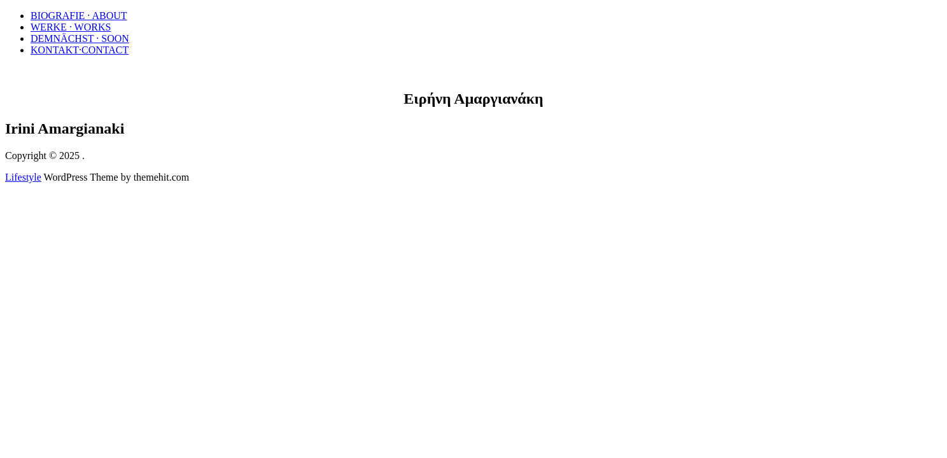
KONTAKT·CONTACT (80, 50)
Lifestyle (23, 177)
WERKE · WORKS (71, 27)
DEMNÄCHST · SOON (80, 38)
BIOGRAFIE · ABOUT (79, 15)
